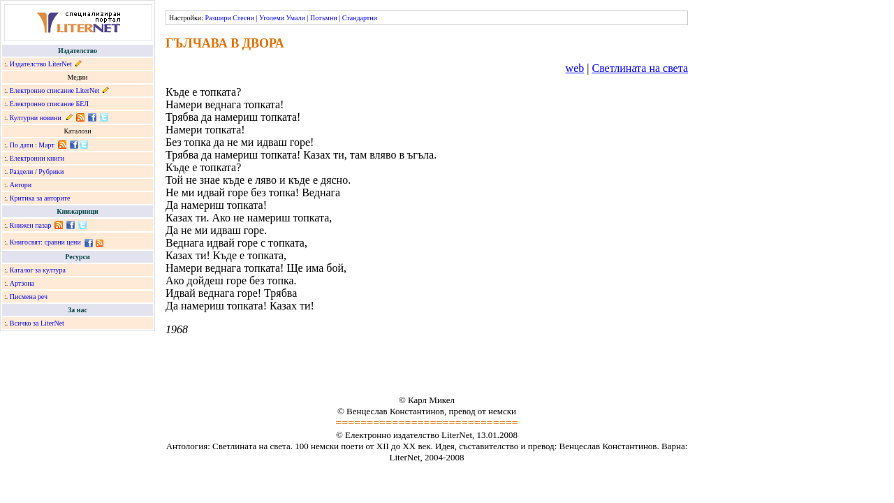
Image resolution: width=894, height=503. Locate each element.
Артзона (22, 283)
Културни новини (35, 118)
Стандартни (359, 18)
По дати (22, 145)
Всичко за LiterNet (37, 323)
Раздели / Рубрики (37, 171)
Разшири (217, 18)
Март (46, 145)
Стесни (243, 18)
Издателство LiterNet (41, 64)
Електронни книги (37, 158)
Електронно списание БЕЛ (49, 104)
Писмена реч (28, 296)
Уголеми (271, 18)
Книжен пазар (31, 225)
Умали (295, 18)
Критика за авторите (40, 198)
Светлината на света (640, 68)
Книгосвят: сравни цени (45, 242)
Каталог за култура (38, 270)
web (575, 68)
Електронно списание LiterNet (55, 90)
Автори (20, 185)
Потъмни (323, 18)
